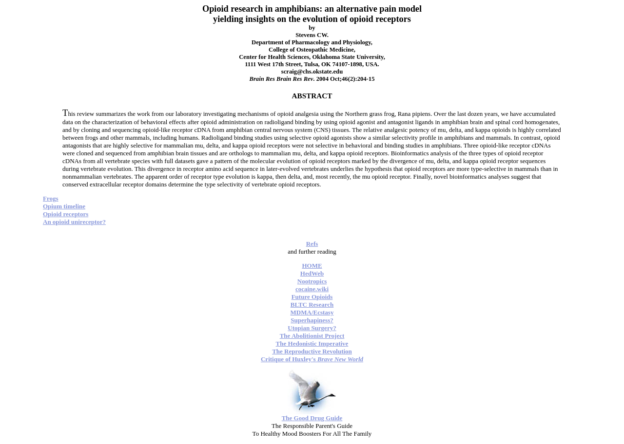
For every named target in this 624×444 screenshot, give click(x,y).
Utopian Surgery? (312, 328)
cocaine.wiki (312, 289)
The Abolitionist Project (312, 335)
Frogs (50, 198)
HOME (312, 265)
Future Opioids (312, 296)
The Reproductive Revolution (312, 351)
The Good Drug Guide (312, 418)
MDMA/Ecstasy (312, 312)
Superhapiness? (312, 320)
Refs (312, 243)
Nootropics (312, 281)
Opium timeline (64, 206)
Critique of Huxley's (312, 359)
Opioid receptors (65, 214)
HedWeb (312, 273)
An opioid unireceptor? (74, 221)
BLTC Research (312, 304)
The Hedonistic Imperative (312, 343)
